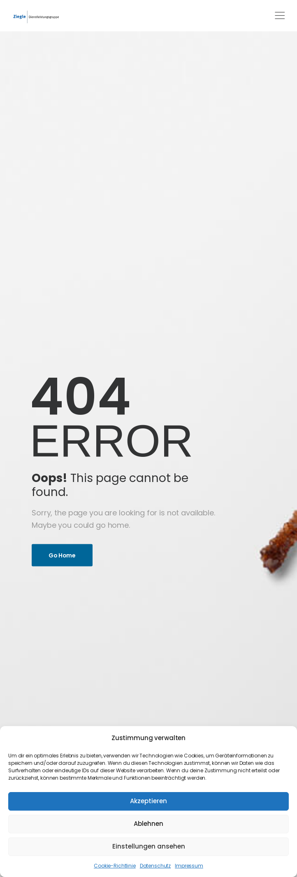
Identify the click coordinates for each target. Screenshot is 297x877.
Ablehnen (148, 823)
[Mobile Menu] (280, 16)
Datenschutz (155, 865)
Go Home (62, 555)
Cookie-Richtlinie (115, 865)
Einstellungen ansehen (148, 846)
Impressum (189, 865)
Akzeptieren (148, 801)
